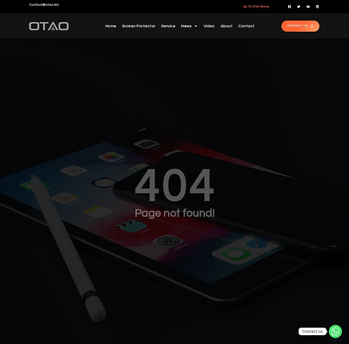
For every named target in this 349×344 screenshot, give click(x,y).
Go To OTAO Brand (256, 6)
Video (209, 26)
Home (110, 26)
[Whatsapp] (335, 331)
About (227, 26)
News (189, 26)
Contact (246, 26)
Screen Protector (138, 26)
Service (168, 26)
